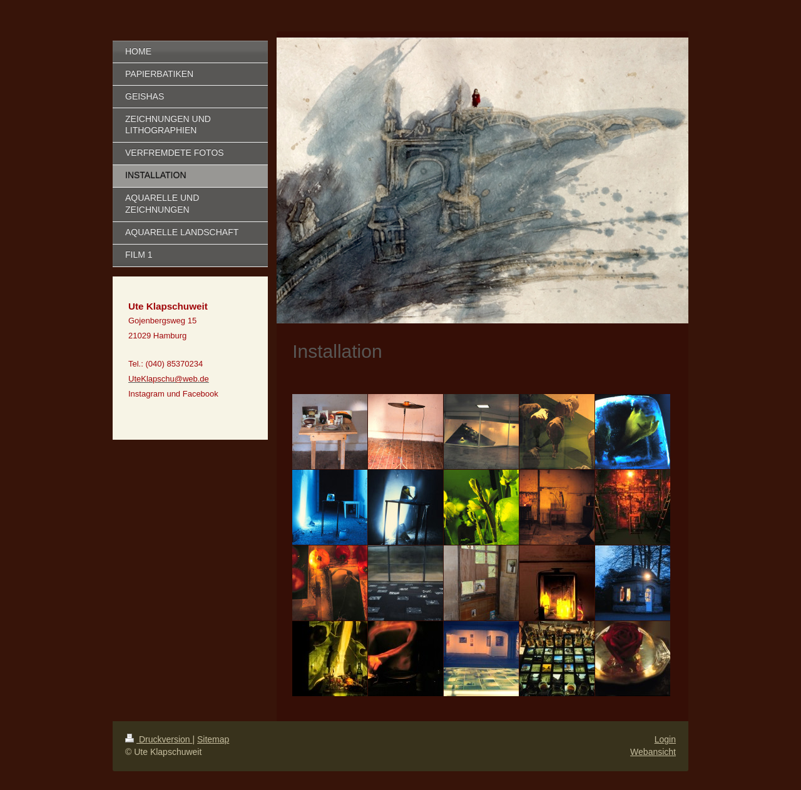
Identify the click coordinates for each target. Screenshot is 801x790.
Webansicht (653, 752)
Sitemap (213, 739)
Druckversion (158, 739)
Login (665, 739)
